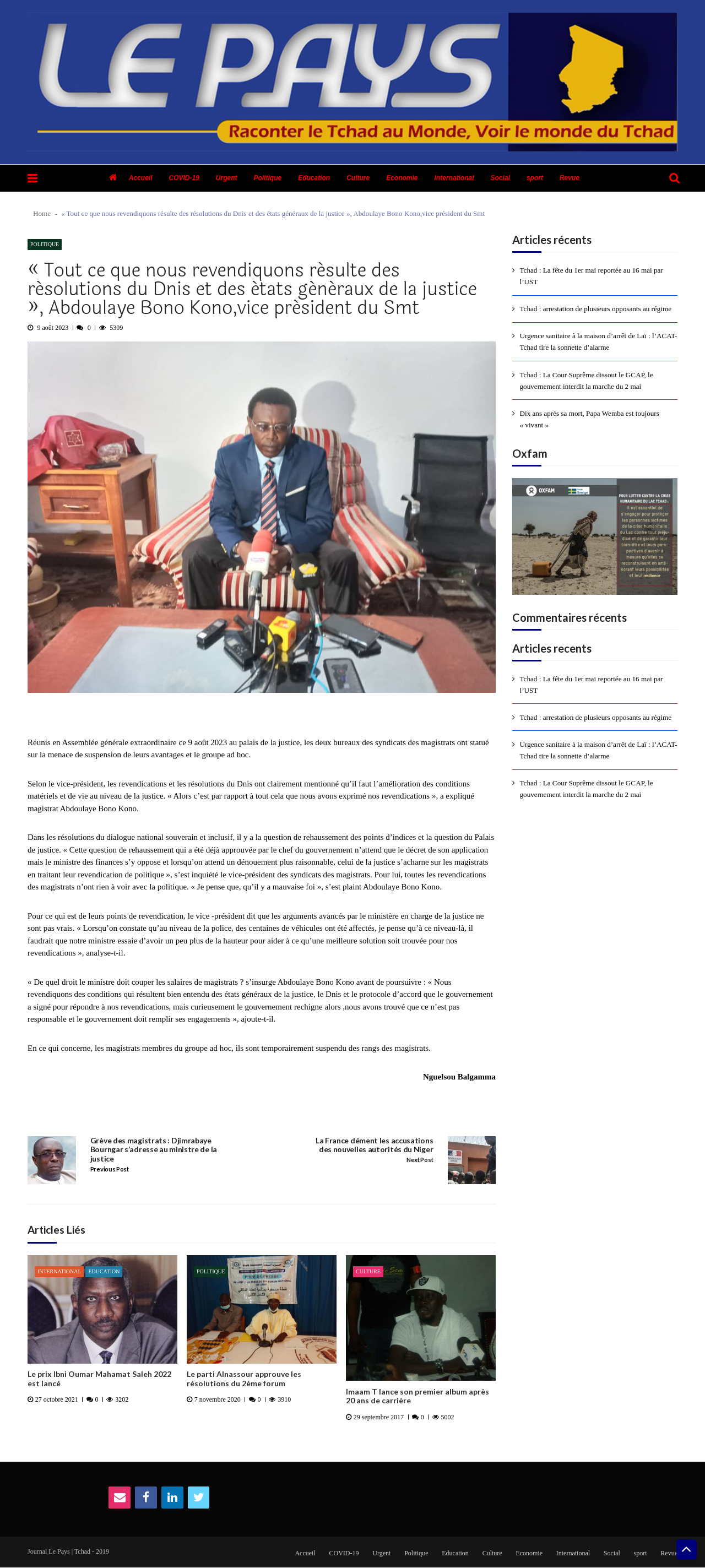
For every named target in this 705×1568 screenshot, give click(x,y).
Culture (358, 178)
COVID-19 (184, 178)
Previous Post (109, 1169)
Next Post (419, 1160)
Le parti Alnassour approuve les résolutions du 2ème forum (244, 1379)
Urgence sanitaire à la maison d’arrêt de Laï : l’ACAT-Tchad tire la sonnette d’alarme (598, 341)
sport (535, 178)
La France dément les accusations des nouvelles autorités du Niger (374, 1145)
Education (314, 178)
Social (500, 178)
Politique (268, 178)
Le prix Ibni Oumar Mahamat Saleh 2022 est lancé (99, 1379)
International (454, 178)
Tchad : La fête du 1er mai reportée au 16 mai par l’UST (591, 276)
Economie (401, 178)
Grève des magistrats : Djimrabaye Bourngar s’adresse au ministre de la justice (153, 1150)
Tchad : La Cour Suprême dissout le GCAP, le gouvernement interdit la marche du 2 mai (586, 380)
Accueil (141, 178)
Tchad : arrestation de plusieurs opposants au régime (595, 309)
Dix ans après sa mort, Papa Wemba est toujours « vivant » (589, 418)
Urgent (226, 178)
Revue (569, 178)
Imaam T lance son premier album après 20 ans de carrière (417, 1396)
